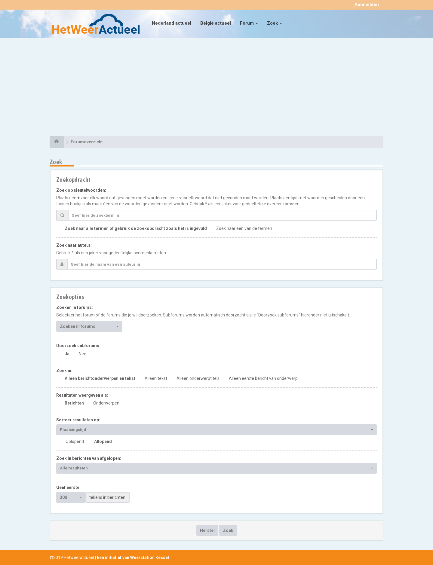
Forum (249, 23)
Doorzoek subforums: (78, 345)
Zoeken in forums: (74, 307)
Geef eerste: (68, 487)
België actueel (215, 23)
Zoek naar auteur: (74, 245)
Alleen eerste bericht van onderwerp (263, 378)
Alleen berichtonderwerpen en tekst (100, 378)
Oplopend (75, 441)
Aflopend (103, 441)
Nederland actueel (171, 23)
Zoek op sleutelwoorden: (81, 190)
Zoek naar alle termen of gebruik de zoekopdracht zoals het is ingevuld (136, 228)
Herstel (207, 530)
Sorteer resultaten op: (78, 419)
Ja (67, 353)
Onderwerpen (106, 403)
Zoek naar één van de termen (244, 228)
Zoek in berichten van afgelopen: (88, 458)
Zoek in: (64, 370)
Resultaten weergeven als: (82, 395)
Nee (82, 353)
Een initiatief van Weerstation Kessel (133, 557)
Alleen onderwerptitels (198, 378)
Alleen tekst (156, 378)
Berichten (74, 403)
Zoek (274, 23)
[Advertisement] (216, 88)
